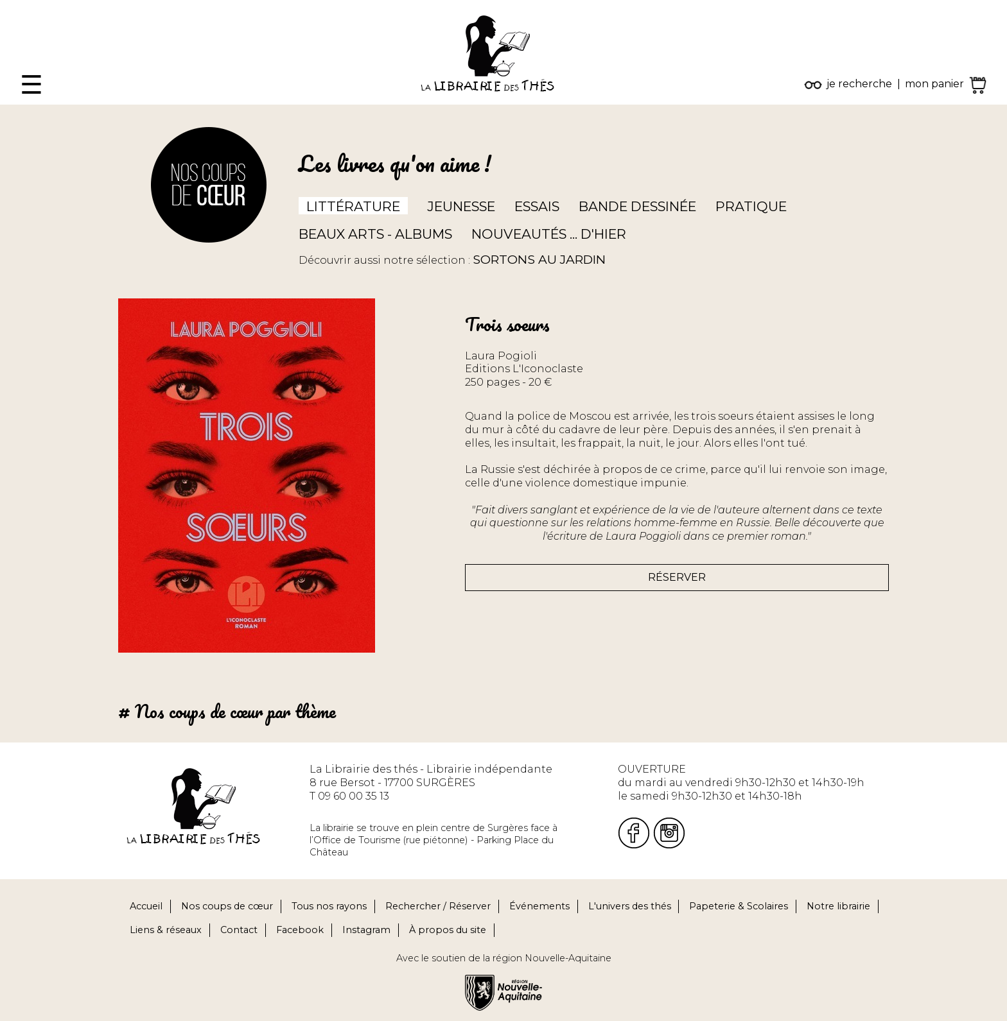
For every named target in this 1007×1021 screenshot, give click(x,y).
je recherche (859, 84)
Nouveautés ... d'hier (548, 234)
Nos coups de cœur (227, 906)
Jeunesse (461, 206)
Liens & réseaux (166, 930)
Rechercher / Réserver (438, 906)
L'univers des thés (629, 906)
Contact (239, 930)
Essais (536, 206)
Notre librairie (838, 906)
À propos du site (447, 930)
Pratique (751, 206)
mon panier (934, 84)
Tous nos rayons (329, 906)
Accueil (146, 906)
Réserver (677, 577)
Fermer (19, 6)
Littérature (353, 206)
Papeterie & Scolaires (738, 906)
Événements (539, 906)
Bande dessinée (637, 206)
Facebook (300, 930)
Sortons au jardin (539, 259)
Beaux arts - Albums (375, 234)
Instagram (366, 930)
